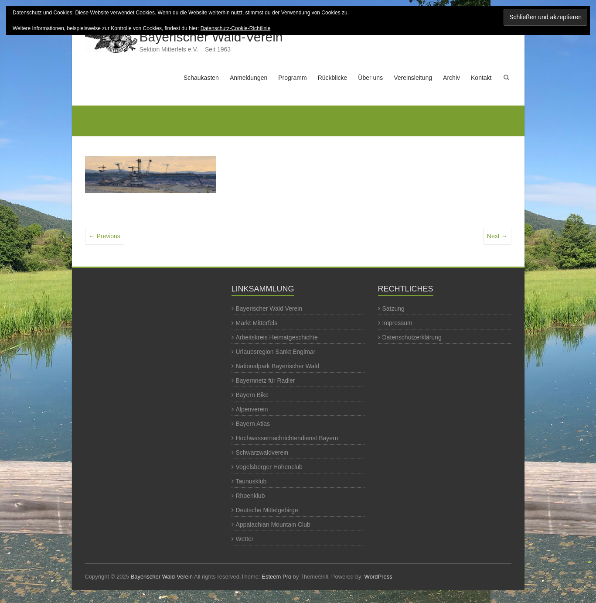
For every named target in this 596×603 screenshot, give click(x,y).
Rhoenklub (250, 495)
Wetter (245, 538)
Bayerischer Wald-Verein (211, 37)
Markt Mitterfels (257, 322)
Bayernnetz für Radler (265, 380)
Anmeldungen (248, 77)
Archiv (451, 77)
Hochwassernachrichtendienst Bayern (287, 438)
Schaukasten (201, 77)
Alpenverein (252, 409)
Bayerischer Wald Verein (269, 308)
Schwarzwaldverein (262, 452)
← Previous (104, 236)
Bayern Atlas (253, 423)
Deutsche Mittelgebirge (267, 510)
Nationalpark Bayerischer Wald (278, 366)
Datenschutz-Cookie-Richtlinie (236, 28)
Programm (292, 77)
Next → (497, 236)
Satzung (393, 308)
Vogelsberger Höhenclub (269, 466)
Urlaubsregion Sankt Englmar (276, 351)
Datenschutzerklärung (412, 337)
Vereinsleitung (413, 77)
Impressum (397, 322)
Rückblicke (332, 77)
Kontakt (481, 77)
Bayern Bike (252, 394)
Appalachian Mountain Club (273, 524)
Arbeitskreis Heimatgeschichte (277, 337)
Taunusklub (251, 481)
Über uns (370, 77)
